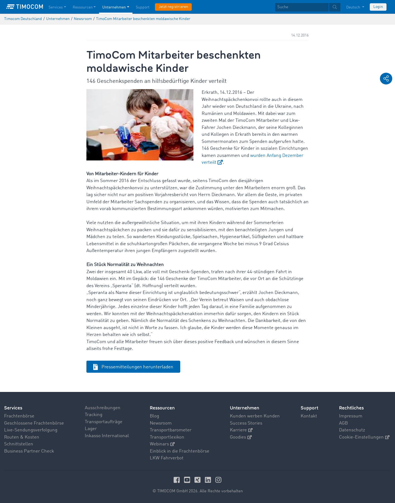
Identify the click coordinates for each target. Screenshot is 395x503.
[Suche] (302, 7)
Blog (154, 416)
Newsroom (161, 423)
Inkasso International (107, 436)
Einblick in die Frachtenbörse (179, 451)
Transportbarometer (170, 430)
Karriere (241, 430)
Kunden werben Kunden (255, 416)
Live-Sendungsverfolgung (30, 430)
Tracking (93, 414)
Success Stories (246, 423)
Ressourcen (162, 408)
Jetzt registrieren (173, 7)
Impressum (350, 416)
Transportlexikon (167, 437)
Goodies (241, 437)
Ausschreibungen (102, 408)
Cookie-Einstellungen (364, 437)
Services (13, 408)
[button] (386, 78)
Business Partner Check (29, 451)
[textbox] (308, 7)
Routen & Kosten (21, 437)
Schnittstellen (18, 444)
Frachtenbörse (19, 416)
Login (378, 7)
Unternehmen (244, 408)
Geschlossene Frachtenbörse (34, 423)
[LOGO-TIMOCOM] (24, 7)
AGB (343, 423)
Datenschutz (352, 430)
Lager (91, 428)
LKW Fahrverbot (167, 458)
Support (309, 408)
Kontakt (309, 416)
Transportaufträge (103, 422)
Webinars (162, 444)
